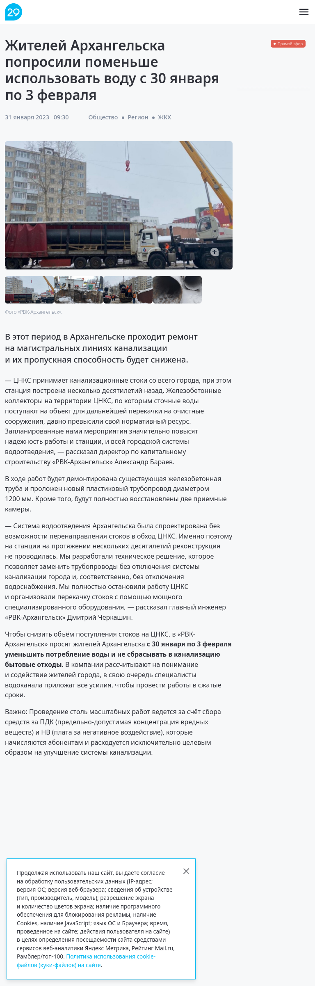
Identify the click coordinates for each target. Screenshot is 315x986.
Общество (103, 117)
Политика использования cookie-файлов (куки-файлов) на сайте (86, 960)
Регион (138, 117)
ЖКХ (164, 117)
